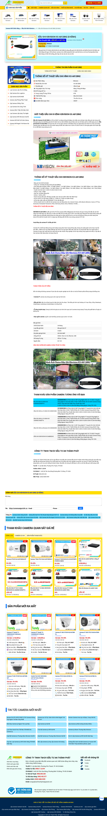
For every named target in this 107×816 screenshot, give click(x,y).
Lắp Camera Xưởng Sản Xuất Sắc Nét (77, 517)
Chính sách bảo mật (12, 766)
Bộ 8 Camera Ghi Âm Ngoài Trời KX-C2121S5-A (52, 517)
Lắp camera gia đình (90, 806)
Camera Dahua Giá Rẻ (34, 806)
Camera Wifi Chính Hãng (13, 28)
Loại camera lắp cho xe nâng (18, 90)
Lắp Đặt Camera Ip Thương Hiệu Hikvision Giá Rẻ (21, 736)
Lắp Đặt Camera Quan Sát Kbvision (22, 520)
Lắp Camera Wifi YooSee (38, 812)
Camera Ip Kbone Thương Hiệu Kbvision (79, 729)
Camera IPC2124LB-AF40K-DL (63, 676)
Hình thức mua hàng (12, 761)
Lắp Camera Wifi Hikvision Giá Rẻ (19, 117)
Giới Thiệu (34, 7)
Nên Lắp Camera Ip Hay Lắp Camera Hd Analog (51, 741)
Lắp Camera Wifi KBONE (54, 812)
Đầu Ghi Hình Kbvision (28, 28)
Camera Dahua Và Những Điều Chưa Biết (71, 515)
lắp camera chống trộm (17, 103)
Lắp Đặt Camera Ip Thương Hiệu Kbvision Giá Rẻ (51, 736)
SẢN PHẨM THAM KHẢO (34, 535)
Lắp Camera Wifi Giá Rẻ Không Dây (82, 809)
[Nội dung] (53, 502)
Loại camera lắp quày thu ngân (19, 113)
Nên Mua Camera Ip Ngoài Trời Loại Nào (18, 724)
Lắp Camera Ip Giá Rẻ (44, 724)
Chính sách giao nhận (13, 764)
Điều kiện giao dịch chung (14, 768)
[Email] (42, 508)
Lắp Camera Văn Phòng (48, 809)
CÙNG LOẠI (9, 535)
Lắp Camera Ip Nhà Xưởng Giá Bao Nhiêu (80, 724)
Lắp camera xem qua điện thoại (11, 809)
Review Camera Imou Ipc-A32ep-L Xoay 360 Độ (81, 717)
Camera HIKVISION (66, 806)
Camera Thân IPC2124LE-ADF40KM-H (41, 559)
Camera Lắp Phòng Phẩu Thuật (18, 100)
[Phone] (68, 508)
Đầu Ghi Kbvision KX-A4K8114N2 (88, 588)
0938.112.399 (94, 3)
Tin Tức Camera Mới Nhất (25, 709)
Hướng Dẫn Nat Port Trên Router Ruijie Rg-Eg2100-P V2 (44, 515)
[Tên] (18, 508)
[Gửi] (80, 508)
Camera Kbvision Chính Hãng (51, 806)
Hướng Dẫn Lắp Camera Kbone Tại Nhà (27, 517)
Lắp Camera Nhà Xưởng (63, 809)
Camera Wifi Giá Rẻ (99, 809)
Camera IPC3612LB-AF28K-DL (88, 676)
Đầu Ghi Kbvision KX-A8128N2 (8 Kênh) (49, 28)
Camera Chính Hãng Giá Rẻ (20, 515)
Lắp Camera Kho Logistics (17, 93)
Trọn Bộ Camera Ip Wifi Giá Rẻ (46, 729)
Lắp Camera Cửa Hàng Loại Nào (30, 809)
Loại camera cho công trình (18, 106)
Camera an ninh (78, 806)
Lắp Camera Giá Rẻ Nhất (17, 96)
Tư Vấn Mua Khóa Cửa (69, 812)
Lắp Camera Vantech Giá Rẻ (18, 806)
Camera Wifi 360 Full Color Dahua (19, 120)
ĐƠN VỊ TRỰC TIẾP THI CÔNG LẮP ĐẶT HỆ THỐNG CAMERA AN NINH (53, 802)
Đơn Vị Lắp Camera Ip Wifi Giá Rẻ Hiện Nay (80, 736)
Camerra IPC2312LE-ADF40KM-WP (16, 559)
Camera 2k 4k (20, 535)
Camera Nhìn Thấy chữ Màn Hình (19, 110)
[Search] (51, 3)
